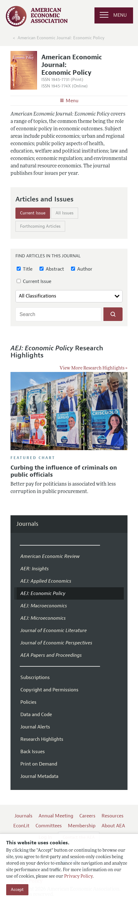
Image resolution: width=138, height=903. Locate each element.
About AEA (113, 826)
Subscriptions (35, 677)
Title (24, 269)
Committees (49, 826)
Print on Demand (38, 764)
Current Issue (32, 213)
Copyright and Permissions (49, 690)
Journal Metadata (39, 776)
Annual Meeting (56, 816)
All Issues (64, 213)
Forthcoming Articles (40, 226)
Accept (17, 889)
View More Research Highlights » (94, 368)
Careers (87, 816)
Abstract (52, 269)
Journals (27, 524)
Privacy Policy (78, 876)
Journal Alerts (35, 727)
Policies (28, 702)
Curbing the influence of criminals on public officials (63, 471)
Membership (81, 826)
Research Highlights (41, 739)
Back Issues (32, 752)
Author (81, 269)
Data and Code (36, 714)
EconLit (21, 826)
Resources (112, 816)
